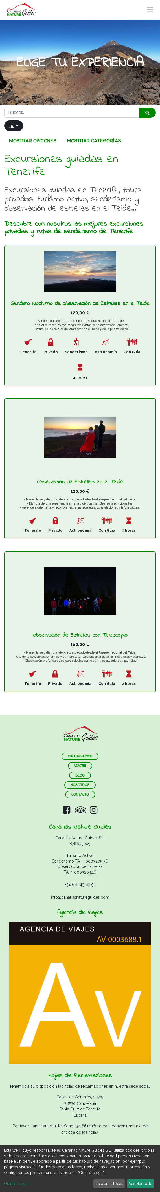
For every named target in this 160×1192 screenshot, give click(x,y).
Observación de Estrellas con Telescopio (80, 635)
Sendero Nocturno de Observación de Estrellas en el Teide (80, 304)
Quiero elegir (16, 1183)
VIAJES (80, 765)
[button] (13, 125)
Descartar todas (109, 1183)
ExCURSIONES (80, 756)
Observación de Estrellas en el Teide (80, 482)
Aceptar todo (140, 1183)
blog (80, 775)
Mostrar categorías (94, 141)
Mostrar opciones (32, 141)
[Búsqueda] (147, 113)
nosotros (80, 784)
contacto (80, 794)
